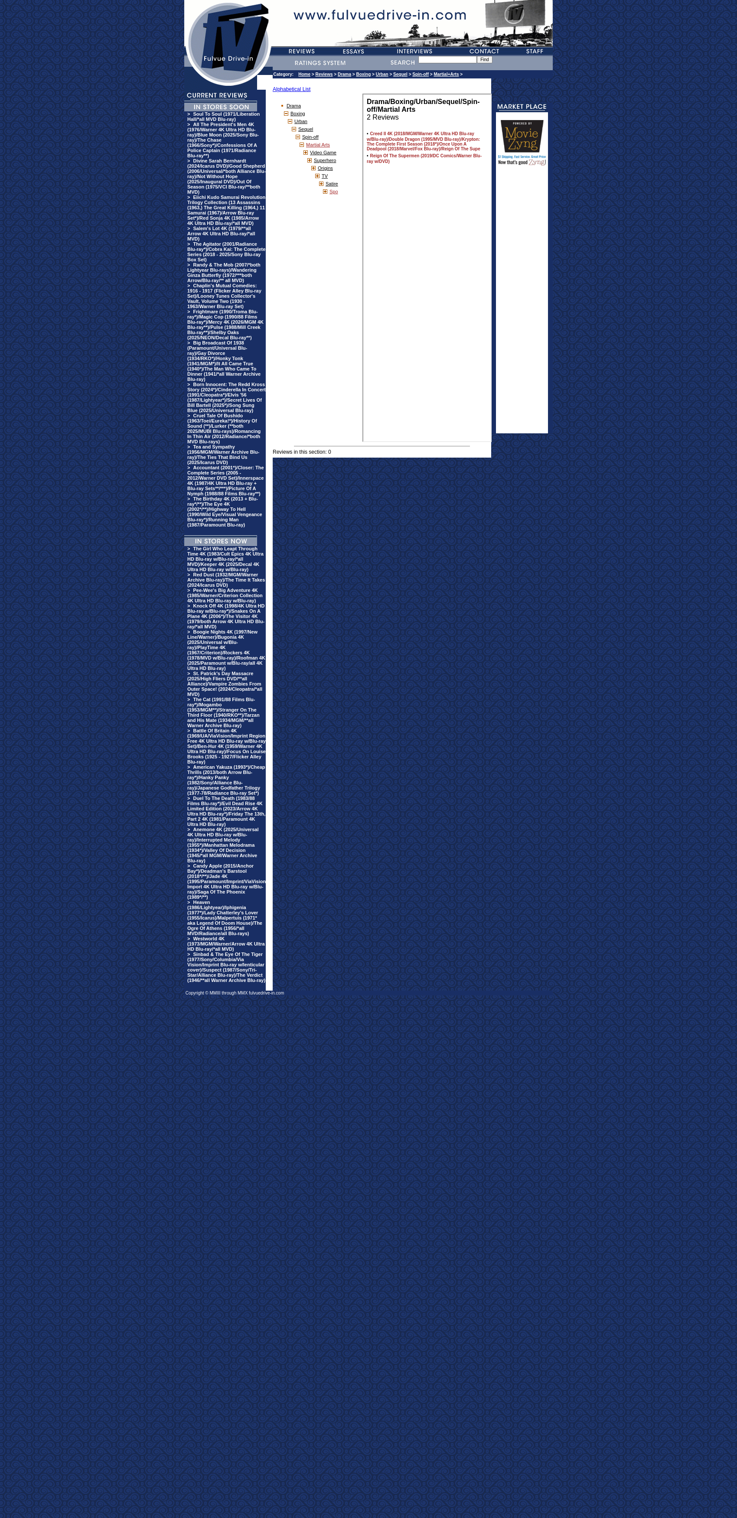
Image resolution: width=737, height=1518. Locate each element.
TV (325, 176)
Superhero (325, 160)
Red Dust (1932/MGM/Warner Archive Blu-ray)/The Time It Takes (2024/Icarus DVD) (226, 580)
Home (304, 74)
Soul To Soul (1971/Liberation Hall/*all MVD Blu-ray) (223, 116)
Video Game (323, 152)
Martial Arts (318, 144)
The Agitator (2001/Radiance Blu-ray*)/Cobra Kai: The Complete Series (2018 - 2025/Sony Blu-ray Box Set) (226, 251)
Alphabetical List (291, 89)
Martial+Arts (446, 74)
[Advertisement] (522, 303)
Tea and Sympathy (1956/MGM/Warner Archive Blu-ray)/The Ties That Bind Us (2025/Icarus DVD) (223, 454)
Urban (382, 74)
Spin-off (420, 74)
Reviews (324, 74)
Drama (344, 74)
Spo (333, 191)
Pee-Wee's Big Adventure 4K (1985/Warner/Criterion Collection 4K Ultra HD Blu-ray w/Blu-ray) (225, 595)
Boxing (363, 74)
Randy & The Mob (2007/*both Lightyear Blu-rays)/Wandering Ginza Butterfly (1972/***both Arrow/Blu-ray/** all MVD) (224, 272)
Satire (332, 183)
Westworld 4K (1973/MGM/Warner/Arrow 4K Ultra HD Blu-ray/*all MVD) (226, 944)
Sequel (400, 74)
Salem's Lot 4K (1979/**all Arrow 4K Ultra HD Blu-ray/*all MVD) (221, 233)
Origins (325, 168)
